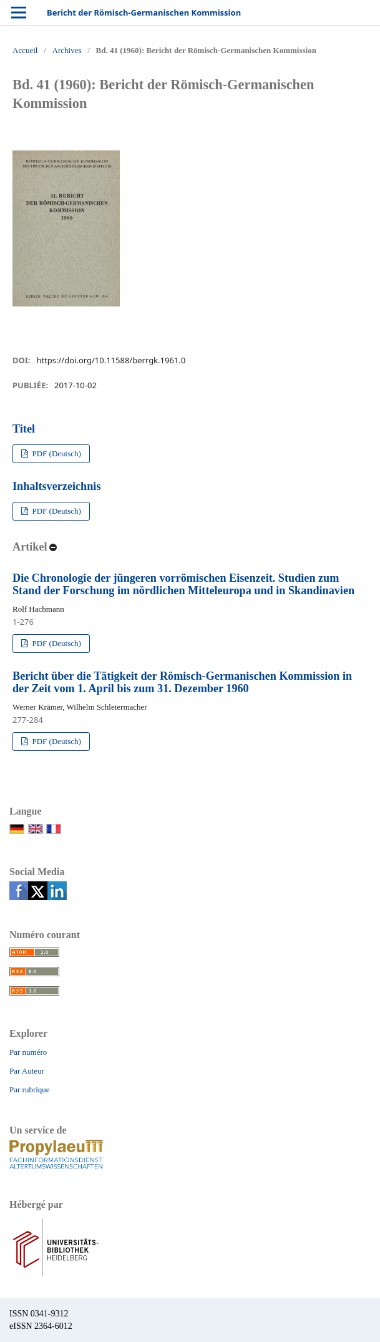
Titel (23, 429)
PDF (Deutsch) (55, 453)
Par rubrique (29, 1089)
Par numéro (28, 1052)
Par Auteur (26, 1070)
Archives (67, 50)
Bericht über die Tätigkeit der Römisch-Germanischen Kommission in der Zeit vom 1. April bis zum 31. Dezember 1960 (182, 682)
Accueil (24, 50)
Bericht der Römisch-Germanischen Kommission (144, 12)
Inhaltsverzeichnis (56, 486)
